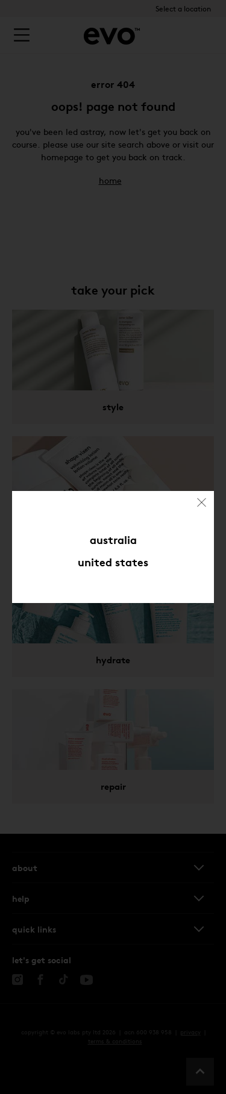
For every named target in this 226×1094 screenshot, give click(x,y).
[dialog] (113, 547)
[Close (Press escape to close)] (202, 502)
